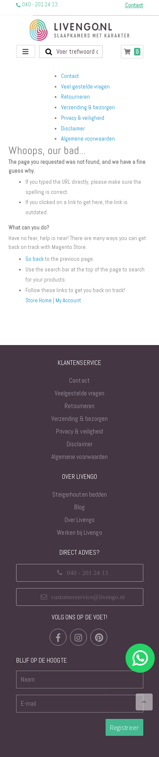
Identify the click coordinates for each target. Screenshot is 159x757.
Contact (70, 76)
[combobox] (71, 51)
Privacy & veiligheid (82, 118)
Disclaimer (73, 128)
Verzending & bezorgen (88, 107)
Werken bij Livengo (79, 532)
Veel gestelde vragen (85, 86)
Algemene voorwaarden (88, 138)
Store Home (38, 300)
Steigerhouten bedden (79, 494)
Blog (79, 507)
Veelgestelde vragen (79, 393)
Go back (34, 258)
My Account (68, 300)
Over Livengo (79, 520)
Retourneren (75, 96)
